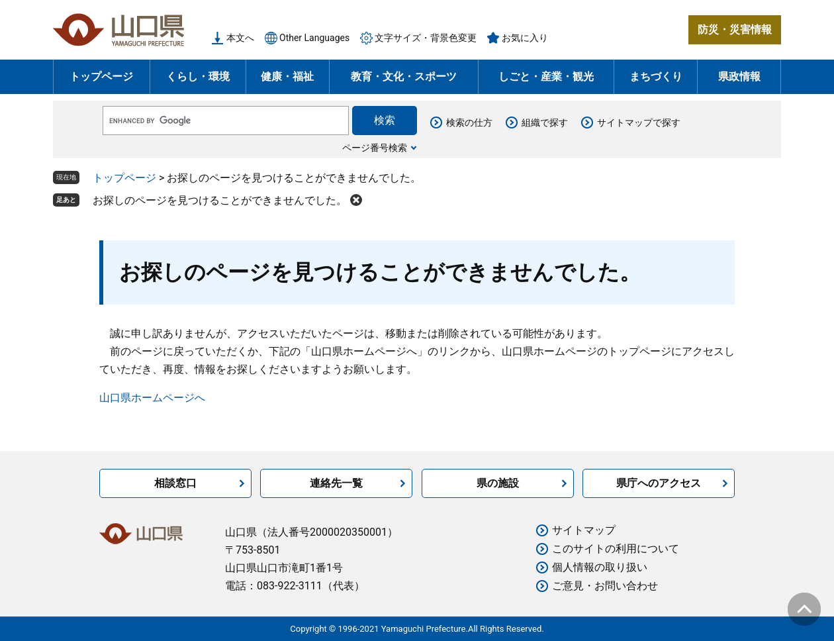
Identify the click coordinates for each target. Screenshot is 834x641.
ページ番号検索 (374, 147)
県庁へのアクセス (658, 483)
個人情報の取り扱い (599, 567)
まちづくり (655, 76)
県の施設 (498, 483)
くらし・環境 (198, 76)
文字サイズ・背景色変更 (426, 37)
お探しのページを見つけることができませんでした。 (220, 200)
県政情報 (739, 76)
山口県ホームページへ (152, 397)
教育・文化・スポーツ (404, 76)
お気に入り (525, 37)
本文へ (240, 37)
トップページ (101, 76)
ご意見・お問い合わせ (605, 585)
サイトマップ (584, 530)
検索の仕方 (469, 122)
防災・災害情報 (735, 29)
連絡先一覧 (336, 483)
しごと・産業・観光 (546, 76)
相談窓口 (175, 483)
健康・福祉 (287, 76)
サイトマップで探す (638, 122)
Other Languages (314, 37)
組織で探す (545, 122)
